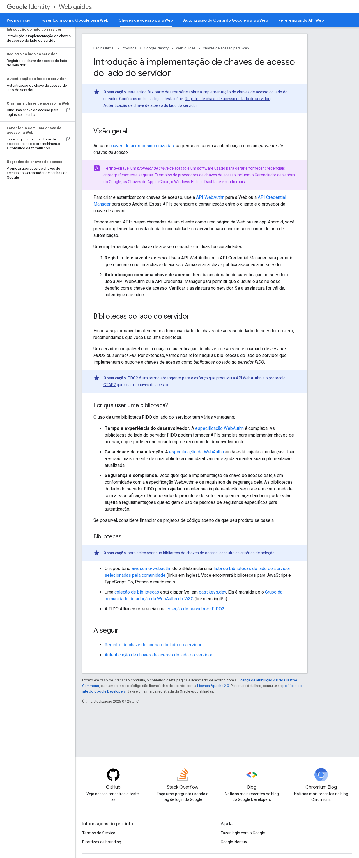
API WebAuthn (210, 197)
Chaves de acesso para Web (226, 48)
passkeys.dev (212, 592)
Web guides (75, 7)
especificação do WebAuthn (196, 452)
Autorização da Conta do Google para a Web (225, 20)
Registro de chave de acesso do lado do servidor (227, 98)
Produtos (129, 48)
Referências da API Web (301, 20)
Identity (28, 7)
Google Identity (156, 48)
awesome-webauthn (151, 568)
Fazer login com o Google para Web (75, 20)
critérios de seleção (257, 553)
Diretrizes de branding (101, 842)
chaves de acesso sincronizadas (141, 145)
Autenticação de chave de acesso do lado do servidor (150, 105)
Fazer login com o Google (243, 833)
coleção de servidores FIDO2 (195, 609)
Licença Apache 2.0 (213, 686)
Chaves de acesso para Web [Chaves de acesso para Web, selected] (146, 20)
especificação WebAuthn (219, 428)
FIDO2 (133, 378)
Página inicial (19, 20)
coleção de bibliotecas (136, 592)
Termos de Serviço (98, 833)
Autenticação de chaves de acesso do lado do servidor (158, 655)
